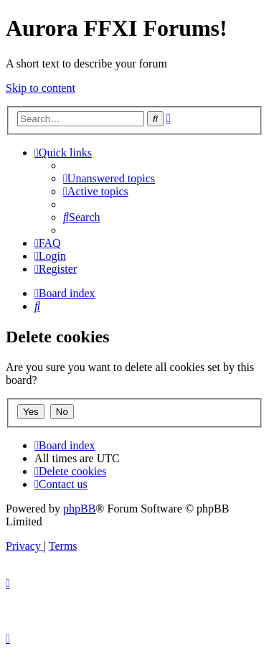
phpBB (79, 508)
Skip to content (40, 88)
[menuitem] (109, 178)
